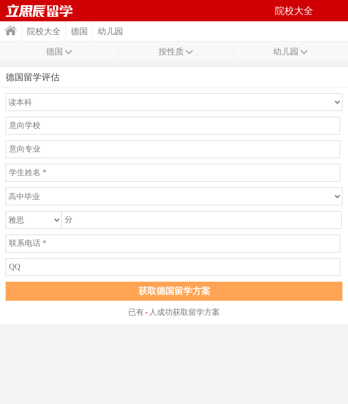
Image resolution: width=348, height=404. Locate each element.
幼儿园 (110, 31)
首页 (10, 30)
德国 (79, 31)
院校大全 (44, 31)
